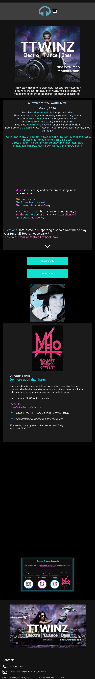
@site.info (41, 671)
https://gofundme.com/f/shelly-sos (26, 407)
